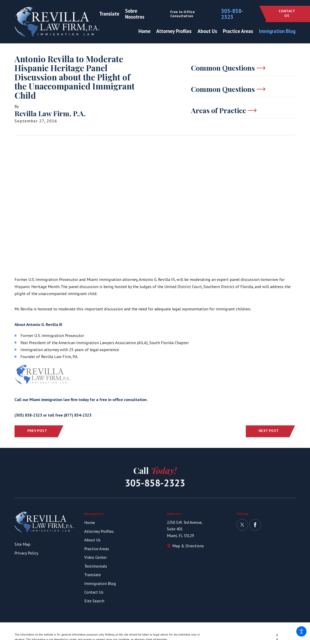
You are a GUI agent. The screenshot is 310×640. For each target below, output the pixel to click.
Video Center (95, 557)
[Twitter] (242, 525)
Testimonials (95, 566)
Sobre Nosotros (134, 14)
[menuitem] (145, 31)
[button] (301, 631)
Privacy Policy (26, 553)
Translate (109, 13)
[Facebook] (255, 525)
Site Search (94, 601)
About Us (92, 540)
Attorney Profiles (99, 531)
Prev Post (37, 430)
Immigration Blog (100, 583)
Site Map (22, 544)
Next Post (269, 430)
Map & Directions (188, 546)
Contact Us (287, 13)
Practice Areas (96, 548)
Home (89, 522)
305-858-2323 (232, 14)
